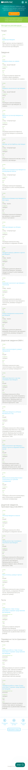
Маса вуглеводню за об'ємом (11, 227)
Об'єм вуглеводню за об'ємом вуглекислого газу (11, 412)
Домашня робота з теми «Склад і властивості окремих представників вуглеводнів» (13, 651)
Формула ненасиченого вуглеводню (13, 88)
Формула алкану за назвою (10, 61)
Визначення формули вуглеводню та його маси (13, 199)
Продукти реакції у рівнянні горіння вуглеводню (13, 253)
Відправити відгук (14, 729)
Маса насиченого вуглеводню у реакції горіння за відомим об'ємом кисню (13, 447)
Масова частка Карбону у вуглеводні (13, 144)
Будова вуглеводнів (8, 39)
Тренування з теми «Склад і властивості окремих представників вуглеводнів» (13, 610)
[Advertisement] (14, 744)
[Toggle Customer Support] (20, 765)
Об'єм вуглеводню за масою (11, 515)
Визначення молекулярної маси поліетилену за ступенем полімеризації (12, 479)
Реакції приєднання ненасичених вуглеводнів (12, 314)
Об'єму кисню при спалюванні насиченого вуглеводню (11, 542)
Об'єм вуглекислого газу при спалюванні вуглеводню (11, 379)
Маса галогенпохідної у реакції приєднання (12, 350)
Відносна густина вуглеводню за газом (12, 116)
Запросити (14, 14)
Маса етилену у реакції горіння (12, 575)
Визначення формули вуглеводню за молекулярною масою (13, 170)
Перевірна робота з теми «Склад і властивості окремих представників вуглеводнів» (13, 687)
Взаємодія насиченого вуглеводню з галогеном (13, 284)
